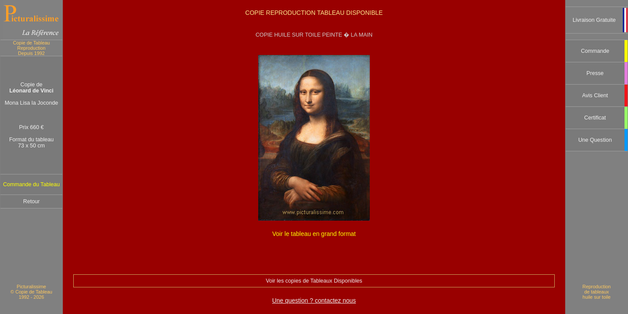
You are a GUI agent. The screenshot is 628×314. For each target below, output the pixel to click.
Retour (31, 201)
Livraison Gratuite (594, 20)
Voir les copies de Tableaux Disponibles (314, 281)
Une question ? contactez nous (314, 300)
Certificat (595, 118)
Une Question (595, 140)
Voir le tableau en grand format (313, 233)
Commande (595, 51)
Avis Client (595, 95)
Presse (595, 73)
